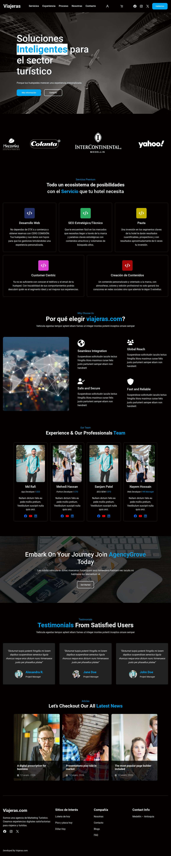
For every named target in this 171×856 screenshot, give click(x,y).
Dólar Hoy (60, 829)
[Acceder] (106, 6)
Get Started (85, 585)
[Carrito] (120, 6)
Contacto (55, 93)
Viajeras (12, 6)
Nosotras (98, 817)
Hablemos (158, 6)
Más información (30, 93)
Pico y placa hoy (63, 823)
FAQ (96, 835)
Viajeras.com (22, 851)
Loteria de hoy (62, 817)
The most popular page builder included (133, 768)
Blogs (97, 829)
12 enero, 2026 (27, 776)
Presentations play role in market (81, 768)
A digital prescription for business (31, 768)
